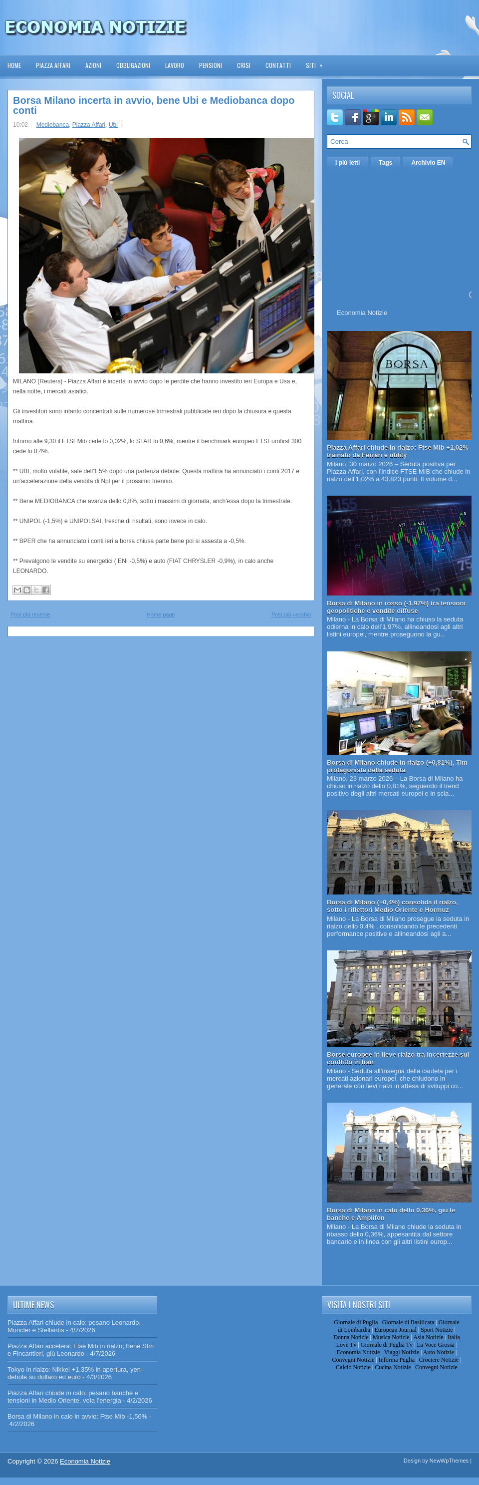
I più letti (347, 162)
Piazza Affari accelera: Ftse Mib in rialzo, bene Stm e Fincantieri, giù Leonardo (80, 1349)
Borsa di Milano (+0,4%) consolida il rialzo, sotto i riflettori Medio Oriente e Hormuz (392, 905)
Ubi (113, 124)
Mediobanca (52, 124)
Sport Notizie (437, 1329)
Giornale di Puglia (356, 1322)
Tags (385, 162)
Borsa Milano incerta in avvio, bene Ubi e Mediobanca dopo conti (154, 105)
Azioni (93, 65)
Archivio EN (428, 162)
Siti (317, 62)
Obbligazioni (133, 65)
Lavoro (174, 65)
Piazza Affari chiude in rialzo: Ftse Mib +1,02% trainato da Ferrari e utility (398, 451)
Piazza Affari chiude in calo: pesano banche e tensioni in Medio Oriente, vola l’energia (72, 1396)
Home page (161, 614)
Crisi (243, 65)
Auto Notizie (438, 1352)
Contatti (278, 65)
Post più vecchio (291, 614)
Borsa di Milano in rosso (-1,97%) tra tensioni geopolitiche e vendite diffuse (396, 606)
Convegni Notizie (353, 1359)
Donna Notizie (350, 1337)
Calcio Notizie (353, 1367)
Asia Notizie (428, 1337)
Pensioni (210, 65)
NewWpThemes (449, 1461)
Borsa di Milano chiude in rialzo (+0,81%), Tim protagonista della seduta (397, 766)
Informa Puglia (397, 1359)
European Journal (395, 1329)
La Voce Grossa (436, 1344)
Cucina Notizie (393, 1367)
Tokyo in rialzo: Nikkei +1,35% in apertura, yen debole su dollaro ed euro (74, 1373)
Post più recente (30, 614)
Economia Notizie (362, 312)
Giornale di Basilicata (408, 1322)
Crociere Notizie (439, 1359)
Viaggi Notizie (401, 1352)
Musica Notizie (391, 1337)
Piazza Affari (53, 65)
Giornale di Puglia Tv (387, 1344)
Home (14, 65)
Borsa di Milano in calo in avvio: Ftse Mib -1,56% (77, 1416)
